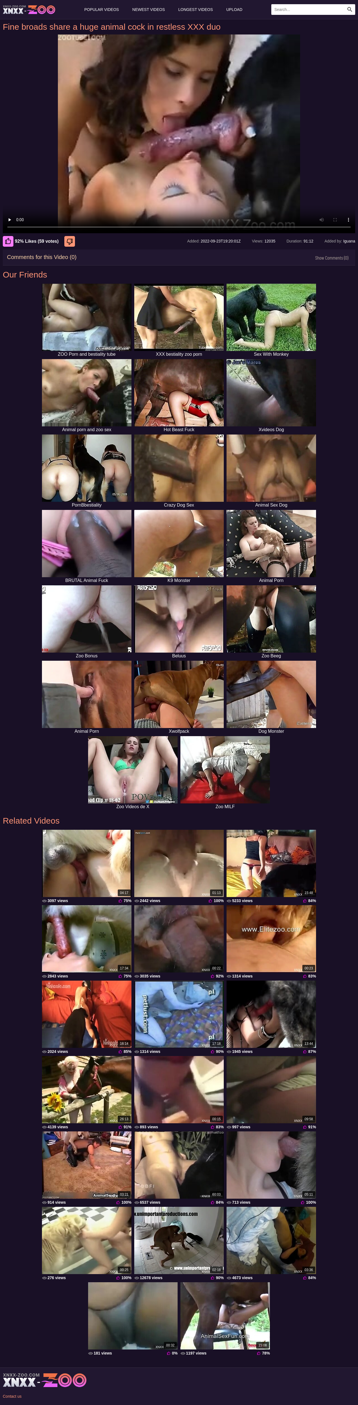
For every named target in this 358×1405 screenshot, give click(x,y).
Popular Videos (101, 9)
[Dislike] (70, 241)
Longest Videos (195, 9)
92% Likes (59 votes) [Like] (31, 241)
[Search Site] (350, 9)
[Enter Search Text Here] (313, 9)
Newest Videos (148, 9)
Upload (234, 9)
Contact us (12, 1396)
